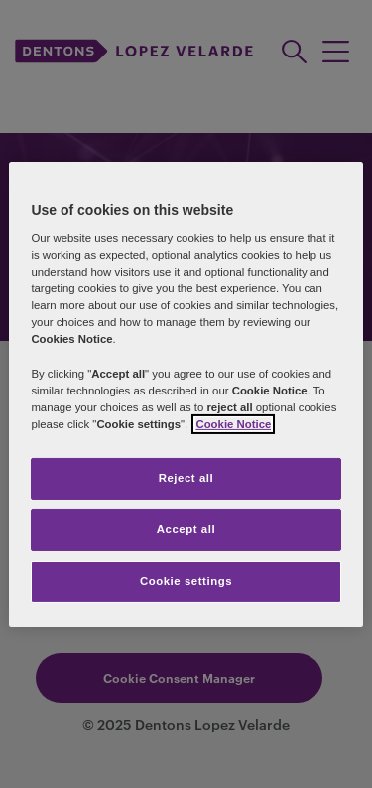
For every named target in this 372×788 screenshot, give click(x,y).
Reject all (186, 478)
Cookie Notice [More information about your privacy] (233, 424)
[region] (185, 393)
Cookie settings (186, 581)
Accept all (186, 529)
